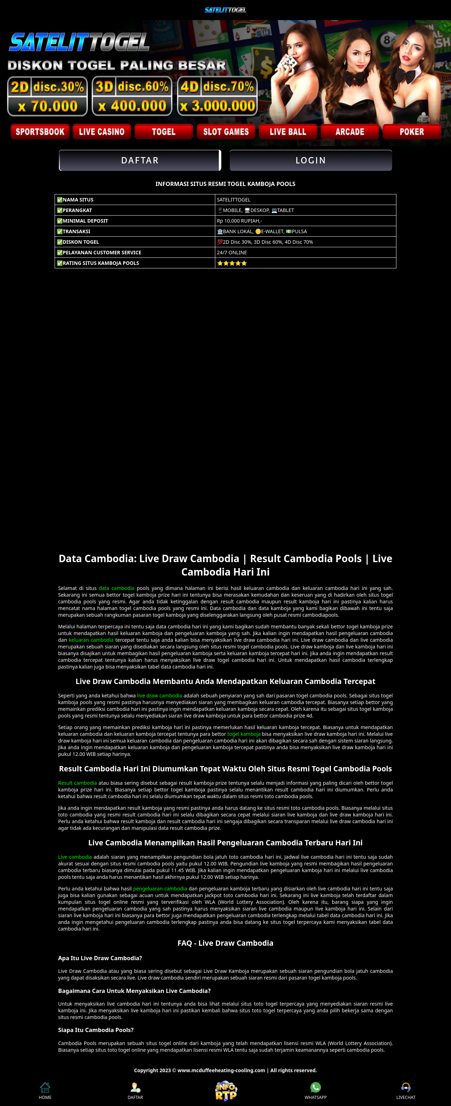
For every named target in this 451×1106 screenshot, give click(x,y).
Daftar (140, 160)
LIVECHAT (405, 1091)
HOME (45, 1091)
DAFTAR (135, 1091)
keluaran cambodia (91, 639)
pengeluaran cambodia (160, 888)
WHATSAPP (316, 1091)
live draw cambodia (159, 695)
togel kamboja (243, 734)
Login (311, 160)
